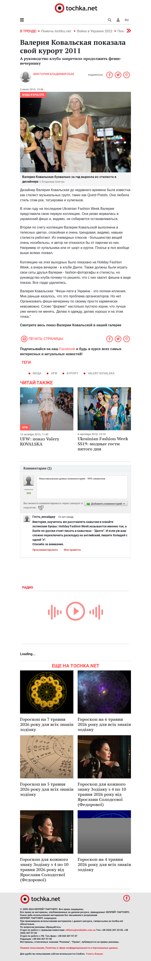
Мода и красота (33, 94)
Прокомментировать (45, 549)
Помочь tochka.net (56, 31)
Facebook (67, 349)
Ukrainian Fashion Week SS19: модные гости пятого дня (103, 444)
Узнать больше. (94, 953)
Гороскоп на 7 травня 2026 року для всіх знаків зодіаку (46, 724)
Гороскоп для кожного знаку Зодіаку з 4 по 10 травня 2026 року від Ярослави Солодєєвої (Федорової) (102, 794)
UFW (54, 373)
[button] (118, 20)
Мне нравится (72, 549)
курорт (72, 373)
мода (37, 373)
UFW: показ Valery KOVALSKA (39, 441)
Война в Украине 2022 (94, 31)
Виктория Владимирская (53, 74)
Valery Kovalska (101, 373)
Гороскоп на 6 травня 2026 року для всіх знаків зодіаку (104, 724)
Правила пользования (32, 948)
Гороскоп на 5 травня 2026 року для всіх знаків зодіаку (46, 789)
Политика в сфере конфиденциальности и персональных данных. (81, 948)
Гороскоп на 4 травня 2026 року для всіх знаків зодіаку (104, 864)
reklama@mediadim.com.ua (80, 930)
